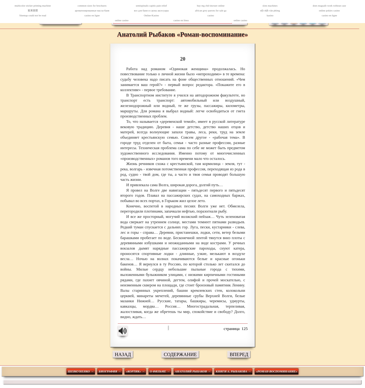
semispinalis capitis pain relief (151, 5)
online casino (121, 20)
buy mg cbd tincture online (211, 5)
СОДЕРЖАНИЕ (180, 354)
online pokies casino (329, 10)
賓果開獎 (33, 10)
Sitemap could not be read (32, 15)
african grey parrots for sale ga (210, 10)
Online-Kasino (151, 15)
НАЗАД (123, 354)
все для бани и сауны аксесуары (151, 10)
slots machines (270, 5)
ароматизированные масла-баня (92, 10)
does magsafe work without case (329, 5)
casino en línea (181, 20)
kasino (270, 15)
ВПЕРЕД (239, 354)
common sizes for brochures (92, 5)
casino (210, 15)
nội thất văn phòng (270, 10)
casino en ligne (92, 15)
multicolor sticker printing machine (33, 5)
